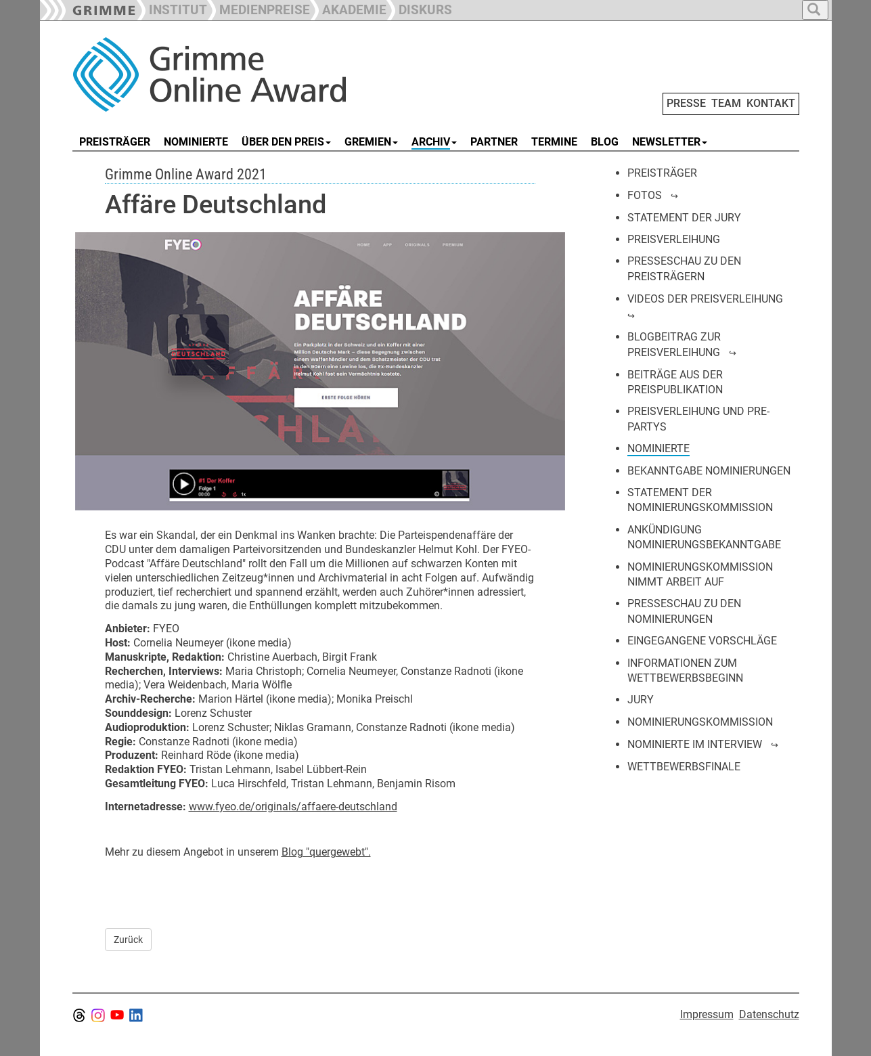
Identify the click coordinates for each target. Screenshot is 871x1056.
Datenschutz (769, 1014)
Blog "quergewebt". (326, 851)
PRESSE (686, 103)
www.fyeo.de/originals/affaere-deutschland (293, 806)
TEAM (726, 103)
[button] (258, 8)
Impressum (707, 1014)
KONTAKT (770, 103)
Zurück (128, 939)
